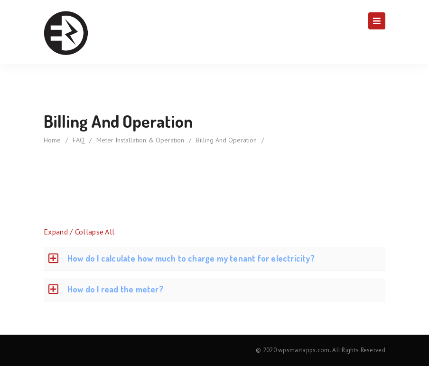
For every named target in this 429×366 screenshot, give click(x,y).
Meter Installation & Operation (140, 140)
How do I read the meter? (115, 289)
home (52, 140)
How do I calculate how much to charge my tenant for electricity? (191, 258)
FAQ (78, 140)
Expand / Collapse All (79, 231)
